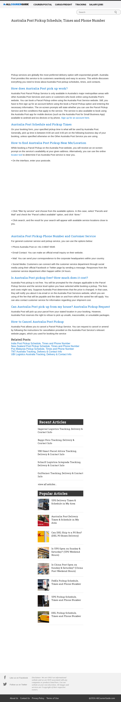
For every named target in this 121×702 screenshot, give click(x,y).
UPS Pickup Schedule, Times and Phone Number (66, 598)
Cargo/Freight (63, 4)
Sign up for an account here (75, 117)
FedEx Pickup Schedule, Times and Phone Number (66, 582)
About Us (14, 698)
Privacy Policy (38, 698)
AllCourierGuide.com (105, 698)
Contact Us (25, 698)
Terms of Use (52, 698)
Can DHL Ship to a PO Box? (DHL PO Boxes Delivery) (66, 534)
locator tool (16, 154)
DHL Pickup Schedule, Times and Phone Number (66, 614)
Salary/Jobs (96, 4)
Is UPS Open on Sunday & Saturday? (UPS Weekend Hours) (65, 551)
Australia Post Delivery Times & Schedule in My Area (65, 519)
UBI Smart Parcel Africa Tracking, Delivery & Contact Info (57, 452)
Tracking (80, 4)
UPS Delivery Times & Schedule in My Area (63, 502)
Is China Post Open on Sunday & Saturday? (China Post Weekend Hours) (67, 567)
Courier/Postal (42, 4)
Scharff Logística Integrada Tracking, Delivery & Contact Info (59, 464)
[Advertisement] (60, 49)
